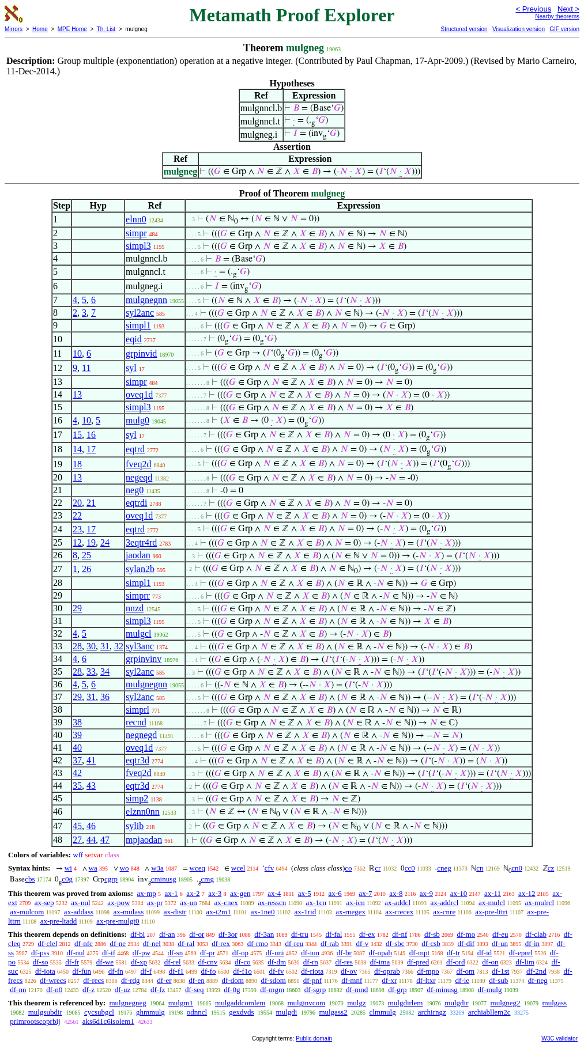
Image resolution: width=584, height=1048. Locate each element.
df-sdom (273, 980)
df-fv (276, 971)
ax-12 (527, 893)
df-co (242, 962)
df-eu (500, 934)
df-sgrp (315, 989)
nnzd (135, 608)
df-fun (82, 971)
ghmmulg (150, 1012)
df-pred (418, 962)
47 (105, 840)
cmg (207, 879)
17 (91, 449)
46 (91, 826)
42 (77, 773)
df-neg (538, 980)
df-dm (276, 962)
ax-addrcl (444, 902)
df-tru (299, 934)
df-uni (275, 952)
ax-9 (426, 893)
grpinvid (141, 353)
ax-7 (365, 893)
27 (77, 840)
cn (479, 868)
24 (105, 542)
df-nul (75, 952)
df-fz (157, 989)
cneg (444, 868)
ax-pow (118, 902)
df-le (462, 980)
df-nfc (83, 943)
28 (77, 646)
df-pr (207, 952)
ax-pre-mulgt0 (117, 921)
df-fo (208, 971)
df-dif (466, 943)
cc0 (410, 868)
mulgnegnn (146, 300)
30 (91, 646)
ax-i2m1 (218, 911)
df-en (196, 980)
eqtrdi (136, 503)
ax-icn (355, 902)
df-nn (18, 989)
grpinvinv (143, 659)
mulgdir (456, 1002)
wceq (197, 868)
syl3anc (140, 646)
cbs (30, 879)
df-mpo (428, 971)
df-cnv (207, 962)
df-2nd (536, 971)
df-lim (524, 962)
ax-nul (80, 902)
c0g (67, 879)
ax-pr (155, 902)
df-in (532, 943)
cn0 (516, 868)
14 (77, 449)
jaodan (138, 555)
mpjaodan (144, 840)
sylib (135, 826)
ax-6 (335, 893)
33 (91, 671)
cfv (269, 868)
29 (77, 608)
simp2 (137, 798)
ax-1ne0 (263, 911)
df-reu (294, 943)
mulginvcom (306, 1002)
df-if (108, 952)
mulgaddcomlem (240, 1002)
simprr (138, 595)
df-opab (380, 952)
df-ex (367, 934)
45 (77, 826)
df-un (500, 943)
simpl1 (138, 325)
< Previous (533, 9)
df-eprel (521, 952)
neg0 (135, 490)
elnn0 (136, 219)
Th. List (106, 29)
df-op (240, 952)
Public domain (314, 1038)
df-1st (500, 971)
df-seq (194, 989)
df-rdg (130, 980)
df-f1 (176, 971)
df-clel (47, 943)
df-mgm (272, 989)
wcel (238, 868)
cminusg (163, 879)
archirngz (432, 1012)
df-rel (172, 962)
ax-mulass (129, 911)
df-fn (115, 971)
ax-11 (492, 893)
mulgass (554, 1002)
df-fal (333, 934)
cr (377, 868)
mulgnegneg (127, 1002)
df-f (146, 971)
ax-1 (171, 893)
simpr (136, 233)
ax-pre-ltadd (58, 921)
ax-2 (192, 893)
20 (77, 503)
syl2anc (140, 312)
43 (91, 785)
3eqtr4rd (141, 542)
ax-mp (146, 893)
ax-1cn (316, 902)
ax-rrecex (399, 911)
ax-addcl (397, 902)
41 (91, 760)
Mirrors (13, 29)
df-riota (312, 971)
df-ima (380, 962)
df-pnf (312, 980)
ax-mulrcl (540, 902)
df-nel (152, 943)
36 (105, 697)
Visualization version (518, 29)
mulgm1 (180, 1002)
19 (91, 542)
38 (77, 722)
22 (77, 515)
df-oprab (387, 971)
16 (91, 435)
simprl (137, 709)
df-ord (455, 962)
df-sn (175, 952)
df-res (344, 962)
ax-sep (44, 902)
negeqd (139, 477)
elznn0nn (143, 811)
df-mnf (351, 980)
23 (77, 529)
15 (77, 435)
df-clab (536, 934)
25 (86, 555)
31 (105, 646)
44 (91, 840)
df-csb (430, 943)
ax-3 (214, 893)
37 (77, 760)
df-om (465, 971)
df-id (484, 952)
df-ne (118, 943)
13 (77, 394)
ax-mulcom (27, 911)
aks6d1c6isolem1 (108, 1021)
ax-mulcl (491, 902)
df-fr (72, 962)
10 (77, 353)
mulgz (356, 1002)
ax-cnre (444, 911)
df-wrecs (53, 980)
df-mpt (419, 952)
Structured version (463, 29)
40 (77, 747)
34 (105, 671)
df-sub (498, 980)
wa (93, 868)
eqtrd (135, 449)
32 (118, 646)
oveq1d (139, 394)
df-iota (45, 971)
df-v (362, 943)
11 (86, 368)
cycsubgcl (99, 1012)
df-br (344, 952)
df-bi (137, 934)
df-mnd (357, 989)
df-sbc (395, 943)
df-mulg (490, 989)
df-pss (40, 952)
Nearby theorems (557, 16)
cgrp (111, 879)
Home (40, 29)
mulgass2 (333, 1012)
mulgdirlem (405, 1002)
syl (131, 368)
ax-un (188, 902)
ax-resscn (272, 902)
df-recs (93, 980)
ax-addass (78, 911)
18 (77, 464)
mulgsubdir (45, 1012)
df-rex (221, 943)
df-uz (122, 989)
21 (91, 503)
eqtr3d (137, 760)
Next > (568, 9)
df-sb (432, 934)
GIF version (564, 29)
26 (86, 569)
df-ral (186, 943)
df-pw (141, 952)
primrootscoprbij (35, 1021)
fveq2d (138, 464)
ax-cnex (226, 902)
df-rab (330, 943)
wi (68, 868)
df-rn (310, 962)
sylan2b (140, 569)
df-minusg (442, 989)
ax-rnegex (351, 911)
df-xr (389, 980)
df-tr (453, 952)
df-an (167, 934)
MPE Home (72, 29)
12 (77, 542)
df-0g (232, 989)
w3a (157, 868)
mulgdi (286, 1012)
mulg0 (137, 420)
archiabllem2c (489, 1012)
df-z (88, 989)
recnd (136, 722)
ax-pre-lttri (491, 911)
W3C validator (559, 1038)
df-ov (349, 971)
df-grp (397, 989)
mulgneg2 (506, 1002)
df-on (490, 962)
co (348, 868)
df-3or (228, 934)
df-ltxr (425, 980)
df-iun (310, 952)
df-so (40, 962)
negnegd (141, 735)
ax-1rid (306, 911)
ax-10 (459, 893)
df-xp (139, 962)
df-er (164, 980)
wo (124, 868)
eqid (134, 339)
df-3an (264, 934)
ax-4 (274, 893)
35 (77, 785)
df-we (105, 962)
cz (551, 868)
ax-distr (175, 911)
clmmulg (383, 1012)
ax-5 (304, 893)
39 (77, 735)
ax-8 (395, 893)
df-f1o (242, 971)
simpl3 (138, 246)
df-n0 (54, 989)
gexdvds (241, 1012)
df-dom (233, 980)
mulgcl (138, 633)
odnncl (197, 1012)
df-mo (466, 934)
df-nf (399, 934)
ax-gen (240, 893)
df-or (196, 934)
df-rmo (257, 943)
